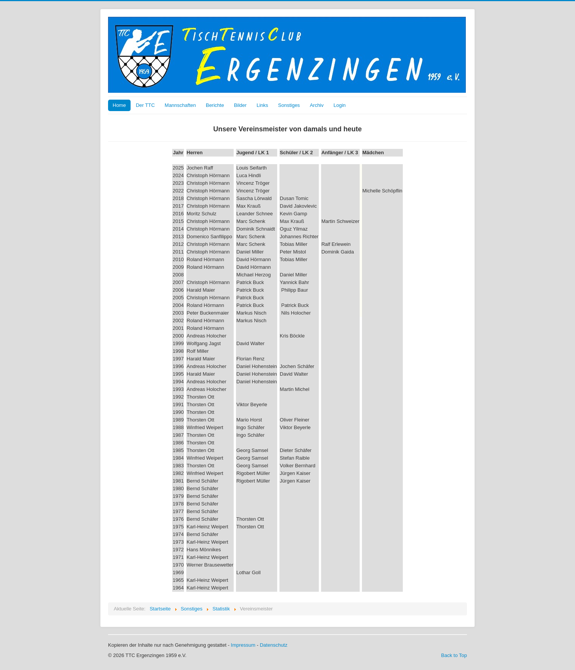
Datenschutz (273, 645)
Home (119, 105)
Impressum (243, 645)
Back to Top (454, 655)
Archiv (316, 105)
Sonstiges (289, 105)
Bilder (240, 105)
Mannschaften (180, 105)
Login (340, 105)
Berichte (215, 105)
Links (262, 105)
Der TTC (145, 105)
